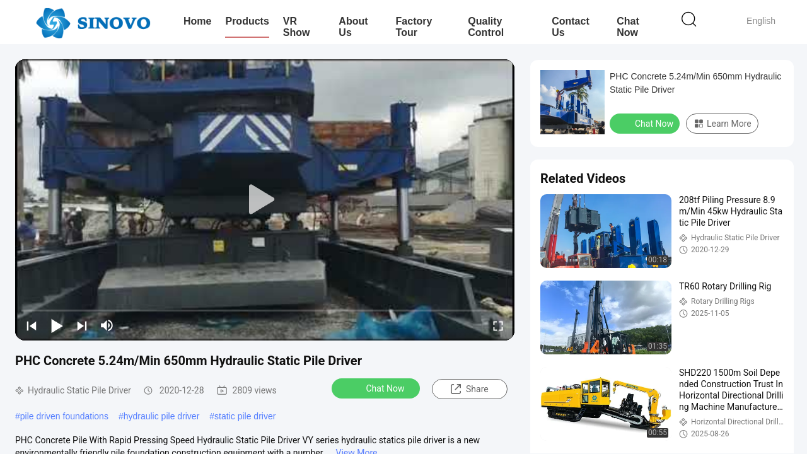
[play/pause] (56, 325)
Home (197, 21)
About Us (353, 27)
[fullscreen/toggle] (498, 325)
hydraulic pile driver (162, 416)
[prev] (31, 325)
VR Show (296, 27)
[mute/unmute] (107, 325)
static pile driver (245, 416)
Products (247, 21)
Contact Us (570, 27)
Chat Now (628, 27)
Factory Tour (414, 27)
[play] (265, 200)
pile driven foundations (64, 416)
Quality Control (486, 27)
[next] (82, 325)
